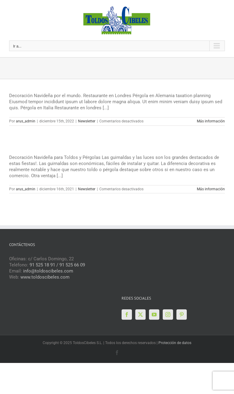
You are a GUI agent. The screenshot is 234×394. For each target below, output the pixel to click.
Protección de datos (174, 343)
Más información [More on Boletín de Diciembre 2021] (211, 189)
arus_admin (25, 121)
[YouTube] (154, 314)
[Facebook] (127, 314)
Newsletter (86, 121)
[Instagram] (168, 314)
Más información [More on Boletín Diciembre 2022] (211, 121)
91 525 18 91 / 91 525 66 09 (57, 265)
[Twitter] (140, 314)
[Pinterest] (181, 314)
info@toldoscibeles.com (48, 271)
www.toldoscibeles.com (44, 277)
